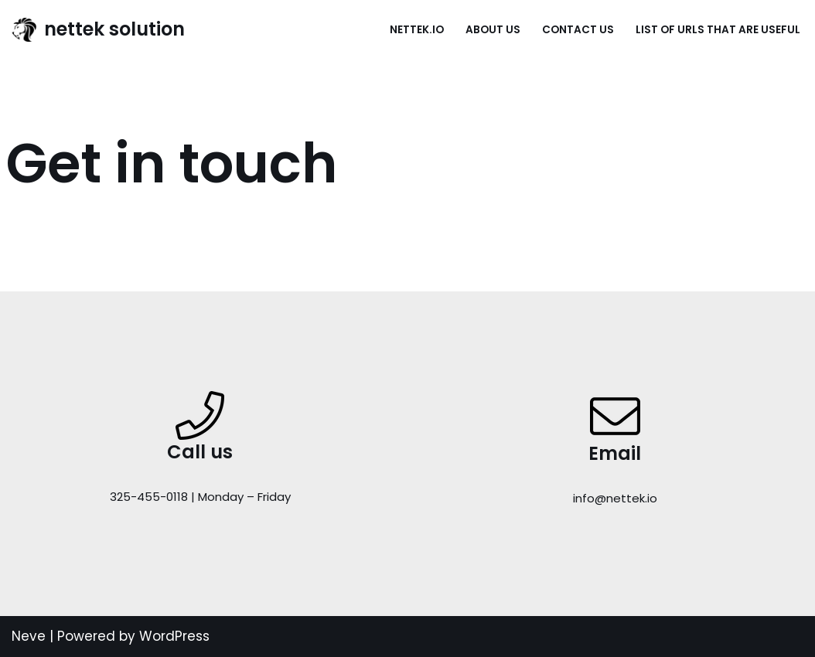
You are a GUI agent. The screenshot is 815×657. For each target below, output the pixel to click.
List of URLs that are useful (718, 29)
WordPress (174, 636)
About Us (492, 29)
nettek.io (417, 29)
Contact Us (578, 29)
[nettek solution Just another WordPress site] (98, 30)
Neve (29, 636)
